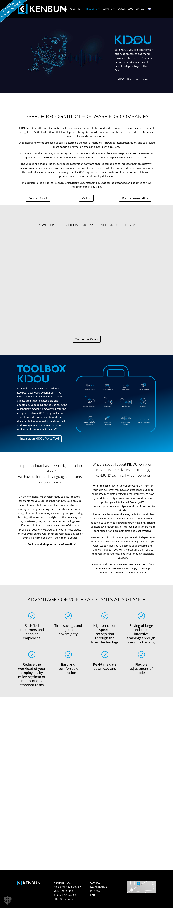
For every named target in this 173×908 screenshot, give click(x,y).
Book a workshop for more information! (52, 544)
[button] (7, 900)
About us (75, 9)
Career (121, 9)
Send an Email (38, 198)
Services (107, 9)
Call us (86, 198)
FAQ (92, 894)
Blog (130, 9)
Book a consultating (135, 198)
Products (91, 9)
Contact (140, 9)
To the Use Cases (86, 339)
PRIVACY (95, 890)
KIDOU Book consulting (133, 79)
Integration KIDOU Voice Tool (39, 438)
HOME (64, 9)
